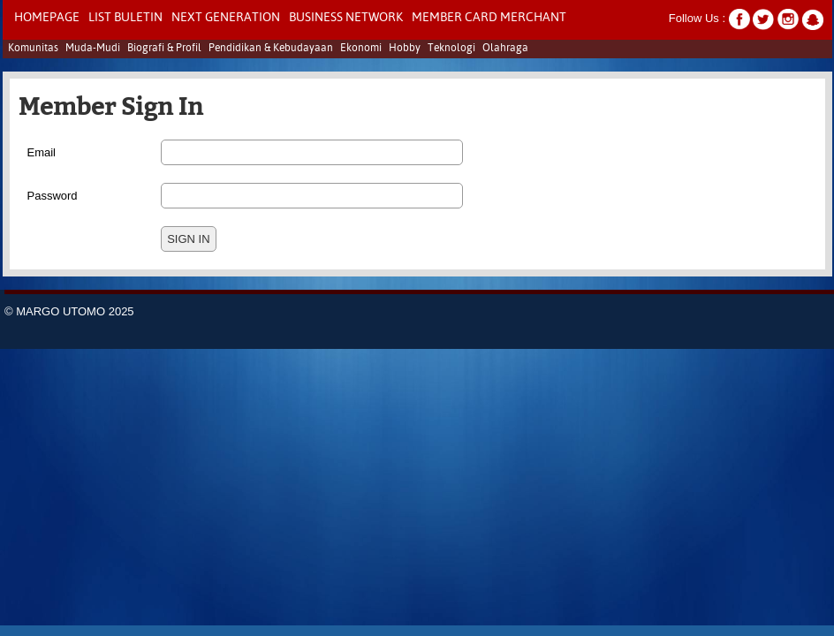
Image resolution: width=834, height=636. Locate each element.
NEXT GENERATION (225, 17)
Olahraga (505, 48)
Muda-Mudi (92, 48)
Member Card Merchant (489, 17)
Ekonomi (361, 48)
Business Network (346, 17)
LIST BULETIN (125, 17)
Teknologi (451, 48)
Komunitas (33, 48)
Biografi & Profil (164, 48)
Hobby (405, 48)
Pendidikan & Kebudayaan (270, 48)
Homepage (47, 17)
